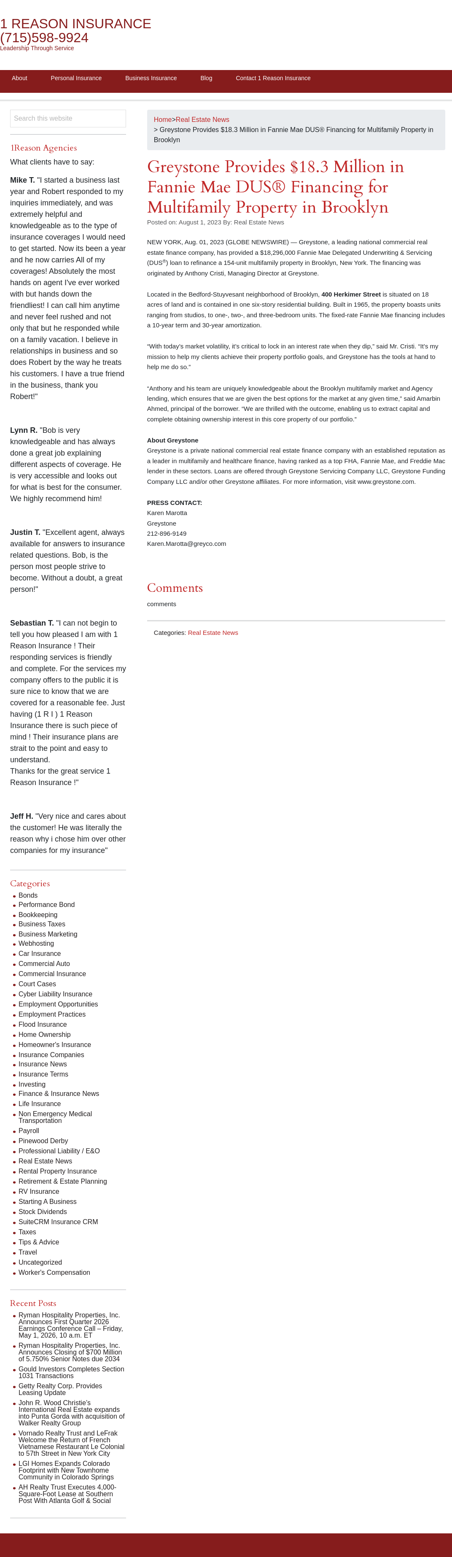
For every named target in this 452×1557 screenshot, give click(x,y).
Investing (32, 1084)
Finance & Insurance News (59, 1093)
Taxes (27, 1232)
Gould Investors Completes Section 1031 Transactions (71, 1372)
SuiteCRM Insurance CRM (58, 1221)
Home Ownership (45, 1034)
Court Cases (37, 984)
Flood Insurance (43, 1024)
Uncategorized (40, 1262)
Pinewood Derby (43, 1140)
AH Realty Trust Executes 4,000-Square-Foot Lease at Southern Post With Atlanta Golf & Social (67, 1494)
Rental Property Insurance (58, 1171)
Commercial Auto (44, 963)
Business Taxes (42, 924)
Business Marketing (48, 934)
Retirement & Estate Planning (63, 1181)
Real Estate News (213, 632)
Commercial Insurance (52, 973)
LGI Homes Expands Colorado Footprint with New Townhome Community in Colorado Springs (66, 1470)
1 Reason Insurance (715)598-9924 (75, 30)
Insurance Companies (51, 1054)
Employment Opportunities (58, 1004)
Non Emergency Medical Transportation (55, 1117)
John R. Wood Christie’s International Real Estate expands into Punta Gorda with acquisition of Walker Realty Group (72, 1413)
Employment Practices (52, 1014)
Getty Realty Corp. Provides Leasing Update (60, 1389)
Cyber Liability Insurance (55, 994)
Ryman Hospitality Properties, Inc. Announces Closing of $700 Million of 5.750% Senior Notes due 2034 (70, 1352)
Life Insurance (40, 1103)
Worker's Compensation (54, 1272)
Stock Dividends (43, 1211)
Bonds (28, 895)
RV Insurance (39, 1191)
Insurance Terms (43, 1074)
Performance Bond (47, 904)
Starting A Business (48, 1201)
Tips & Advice (39, 1242)
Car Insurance (40, 953)
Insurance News (43, 1064)
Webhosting (36, 943)
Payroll (29, 1130)
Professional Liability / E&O (59, 1151)
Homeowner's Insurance (55, 1044)
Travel (28, 1252)
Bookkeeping (38, 914)
